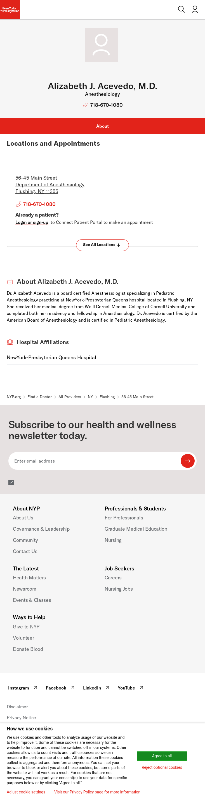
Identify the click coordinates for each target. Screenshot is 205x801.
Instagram (23, 687)
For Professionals (124, 517)
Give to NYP (26, 626)
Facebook (61, 687)
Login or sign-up (31, 222)
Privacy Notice (21, 717)
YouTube (131, 687)
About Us (23, 517)
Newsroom (24, 589)
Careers (113, 577)
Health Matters (29, 577)
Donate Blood (28, 649)
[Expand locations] (102, 245)
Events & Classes (32, 600)
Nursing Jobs (119, 589)
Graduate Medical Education (136, 529)
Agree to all (162, 756)
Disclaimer (17, 706)
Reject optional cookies (162, 767)
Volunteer (23, 638)
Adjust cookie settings (26, 792)
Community (25, 540)
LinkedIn (96, 687)
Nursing (113, 540)
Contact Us (25, 551)
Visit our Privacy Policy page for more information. (98, 792)
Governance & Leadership (41, 529)
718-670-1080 (106, 105)
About (102, 126)
